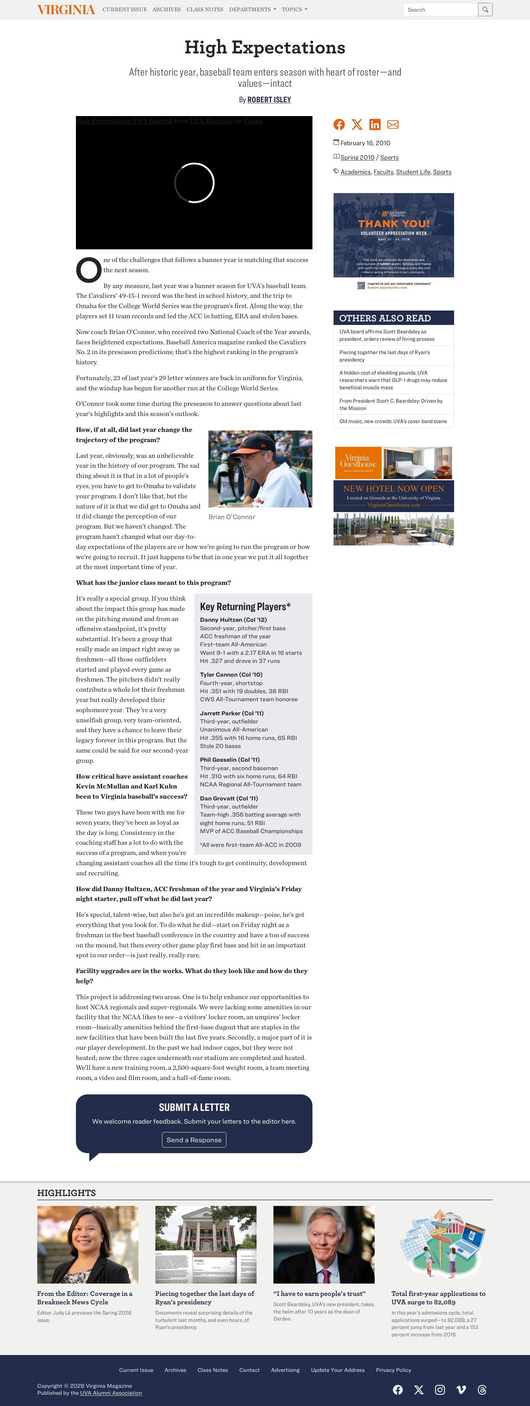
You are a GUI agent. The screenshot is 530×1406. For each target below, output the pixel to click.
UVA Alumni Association (111, 1392)
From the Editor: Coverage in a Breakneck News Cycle (84, 1297)
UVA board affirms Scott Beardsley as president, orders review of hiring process (387, 335)
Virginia (65, 9)
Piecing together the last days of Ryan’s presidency (385, 356)
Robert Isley (269, 99)
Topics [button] (292, 9)
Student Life (413, 171)
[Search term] (440, 9)
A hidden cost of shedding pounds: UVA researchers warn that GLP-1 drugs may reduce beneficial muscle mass (393, 379)
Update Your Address (338, 1370)
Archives (167, 9)
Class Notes (205, 9)
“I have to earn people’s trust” (319, 1293)
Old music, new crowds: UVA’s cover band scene (393, 421)
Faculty (383, 171)
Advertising (285, 1370)
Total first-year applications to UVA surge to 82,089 (439, 1297)
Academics (356, 171)
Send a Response (194, 1140)
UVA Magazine (211, 121)
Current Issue (125, 9)
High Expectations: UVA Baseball (124, 121)
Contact (249, 1370)
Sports (389, 157)
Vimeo (252, 121)
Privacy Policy (393, 1370)
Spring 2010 (358, 157)
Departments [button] (250, 9)
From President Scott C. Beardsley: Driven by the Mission (391, 404)
